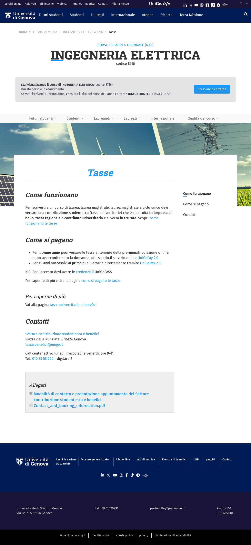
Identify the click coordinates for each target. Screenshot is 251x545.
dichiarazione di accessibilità (173, 535)
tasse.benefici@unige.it (44, 344)
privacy (143, 535)
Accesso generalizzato (95, 459)
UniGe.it (25, 32)
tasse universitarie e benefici (73, 305)
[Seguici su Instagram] (202, 4)
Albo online (123, 459)
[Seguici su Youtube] (196, 4)
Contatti (103, 3)
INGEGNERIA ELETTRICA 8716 (83, 32)
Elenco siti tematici (174, 459)
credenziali (85, 272)
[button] (50, 15)
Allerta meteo (120, 3)
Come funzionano (197, 193)
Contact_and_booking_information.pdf (69, 405)
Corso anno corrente (212, 89)
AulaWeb (30, 3)
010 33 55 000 (43, 358)
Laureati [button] (130, 118)
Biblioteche (46, 3)
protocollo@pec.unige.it (167, 508)
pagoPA (210, 459)
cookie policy (124, 535)
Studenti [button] (74, 118)
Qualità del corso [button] (201, 118)
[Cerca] (245, 14)
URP (196, 459)
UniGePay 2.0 (148, 258)
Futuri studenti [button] (41, 118)
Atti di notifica (146, 459)
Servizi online (13, 3)
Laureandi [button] (102, 118)
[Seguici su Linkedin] (185, 4)
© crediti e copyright (72, 535)
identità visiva (101, 535)
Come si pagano (196, 204)
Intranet (77, 3)
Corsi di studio (46, 32)
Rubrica (90, 3)
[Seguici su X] (191, 4)
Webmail (62, 3)
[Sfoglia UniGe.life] (161, 4)
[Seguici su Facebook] (207, 4)
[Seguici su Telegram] (218, 4)
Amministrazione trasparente (64, 461)
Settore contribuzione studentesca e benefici (62, 334)
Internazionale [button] (162, 118)
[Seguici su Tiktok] (213, 4)
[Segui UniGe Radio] (224, 4)
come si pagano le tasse (100, 281)
